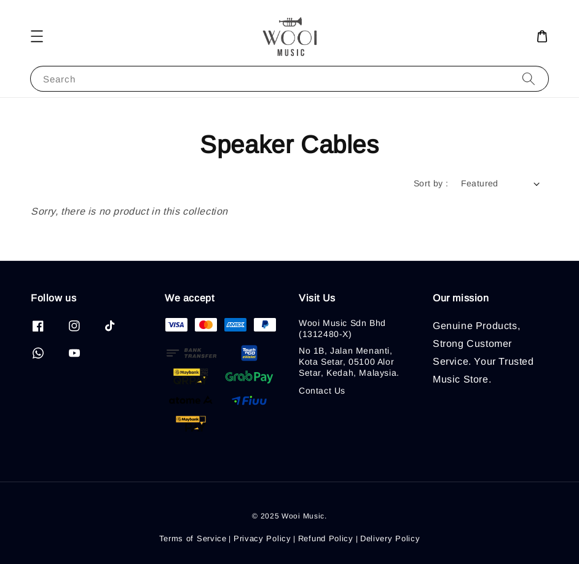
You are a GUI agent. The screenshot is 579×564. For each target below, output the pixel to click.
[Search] (528, 78)
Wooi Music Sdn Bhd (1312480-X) (342, 328)
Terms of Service (193, 538)
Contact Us (322, 390)
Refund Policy (325, 538)
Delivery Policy (390, 538)
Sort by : (431, 183)
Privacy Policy (262, 538)
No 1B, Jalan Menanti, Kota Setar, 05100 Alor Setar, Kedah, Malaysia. (349, 362)
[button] (36, 36)
